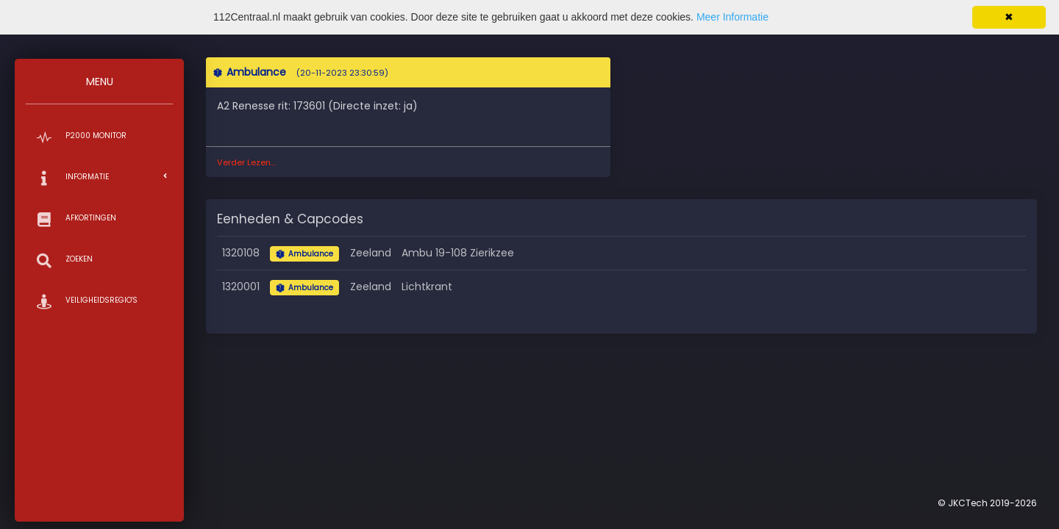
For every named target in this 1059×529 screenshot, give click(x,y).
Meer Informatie (732, 17)
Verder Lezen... (246, 162)
